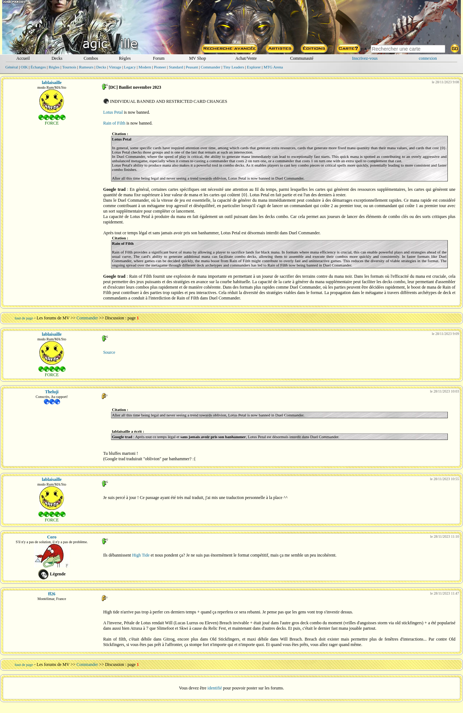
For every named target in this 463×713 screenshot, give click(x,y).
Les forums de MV (53, 317)
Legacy (130, 67)
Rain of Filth (114, 123)
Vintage (115, 67)
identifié (215, 688)
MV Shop (197, 58)
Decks (56, 58)
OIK (24, 67)
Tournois (69, 67)
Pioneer (160, 67)
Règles (125, 58)
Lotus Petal (113, 112)
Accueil (23, 58)
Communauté (302, 58)
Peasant (192, 67)
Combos (91, 58)
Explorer (253, 67)
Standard (176, 67)
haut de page (24, 318)
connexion (428, 58)
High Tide (140, 555)
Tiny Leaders (233, 67)
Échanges (38, 67)
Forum (159, 58)
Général (11, 67)
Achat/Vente (245, 58)
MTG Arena (273, 67)
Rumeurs (86, 67)
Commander (210, 67)
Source (109, 352)
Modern (145, 67)
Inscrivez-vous (365, 58)
